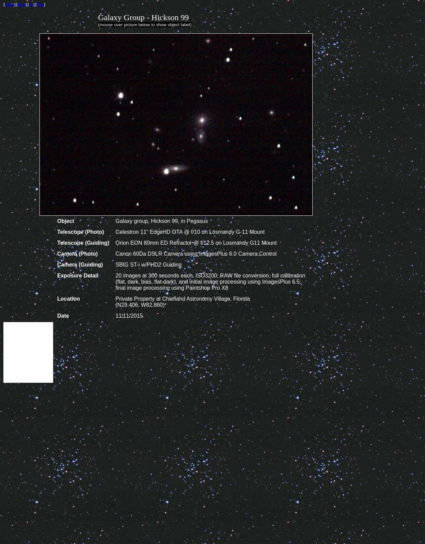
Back (21, 4)
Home (9, 4)
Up (31, 4)
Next (40, 4)
